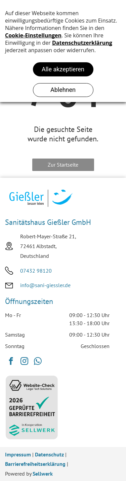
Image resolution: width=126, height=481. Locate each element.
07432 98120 (36, 270)
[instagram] (24, 362)
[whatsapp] (38, 362)
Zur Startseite (63, 164)
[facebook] (11, 362)
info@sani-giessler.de (45, 285)
